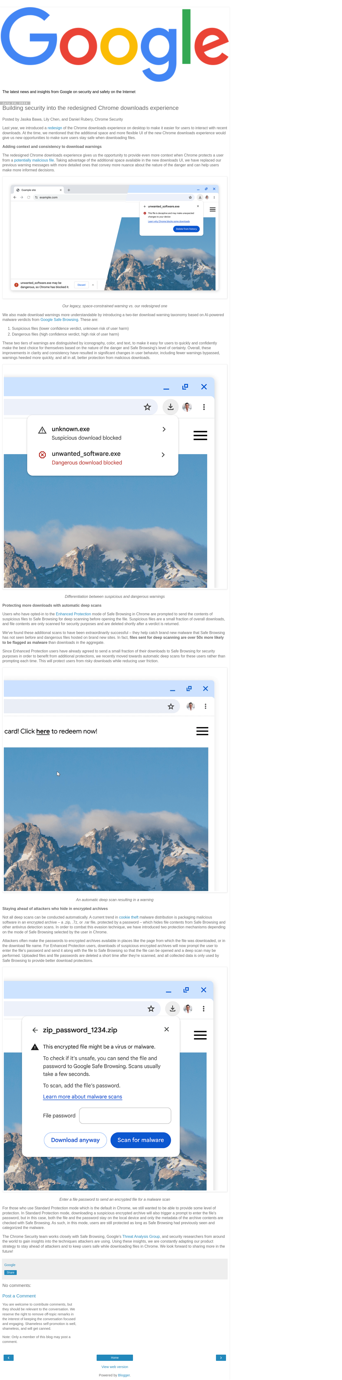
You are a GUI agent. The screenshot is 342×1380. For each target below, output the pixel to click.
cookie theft (128, 917)
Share (10, 1272)
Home (115, 1357)
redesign (55, 128)
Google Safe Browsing (59, 320)
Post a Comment (19, 1295)
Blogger (124, 1375)
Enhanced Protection (73, 614)
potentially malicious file (34, 160)
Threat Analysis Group (141, 1236)
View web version (114, 1367)
